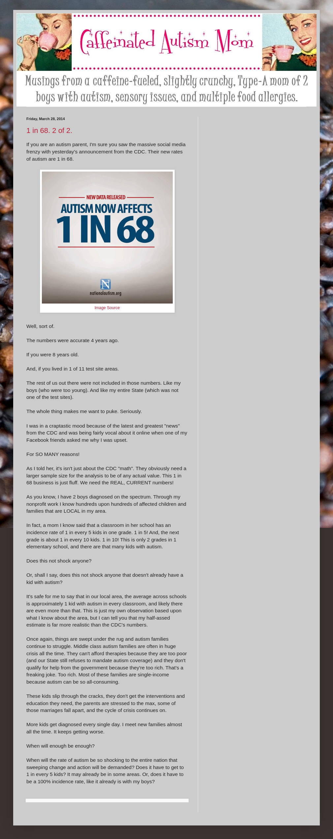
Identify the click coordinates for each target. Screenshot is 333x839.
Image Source (107, 308)
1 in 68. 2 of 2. (49, 130)
